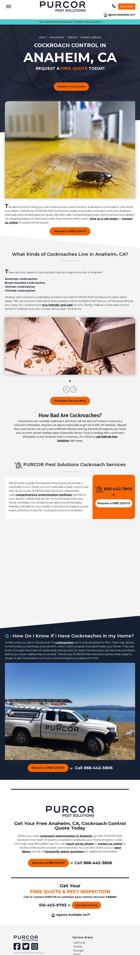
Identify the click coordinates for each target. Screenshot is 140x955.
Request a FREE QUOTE (70, 231)
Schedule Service (86, 905)
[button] (66, 390)
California (72, 37)
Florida (77, 946)
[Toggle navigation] (8, 6)
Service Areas (56, 37)
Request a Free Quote (71, 86)
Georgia (78, 950)
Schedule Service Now (70, 400)
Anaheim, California (91, 37)
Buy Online (126, 6)
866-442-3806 (118, 488)
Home (42, 37)
